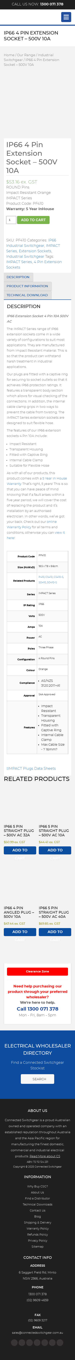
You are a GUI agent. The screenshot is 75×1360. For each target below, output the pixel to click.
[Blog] (60, 1342)
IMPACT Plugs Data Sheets (31, 769)
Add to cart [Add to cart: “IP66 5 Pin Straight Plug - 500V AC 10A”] (55, 851)
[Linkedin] (37, 1342)
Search (37, 1079)
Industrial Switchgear (25, 257)
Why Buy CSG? (37, 1186)
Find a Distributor (37, 1198)
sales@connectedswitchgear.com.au (37, 1332)
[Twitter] (29, 1342)
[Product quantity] (11, 220)
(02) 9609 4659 (37, 1300)
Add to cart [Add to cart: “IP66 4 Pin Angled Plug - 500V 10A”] (19, 933)
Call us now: (37, 4)
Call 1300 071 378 (37, 1009)
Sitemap (37, 1246)
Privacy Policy (37, 1240)
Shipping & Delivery (37, 1222)
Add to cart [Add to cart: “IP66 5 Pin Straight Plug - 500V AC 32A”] (19, 851)
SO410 (42, 582)
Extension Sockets (35, 251)
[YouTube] (52, 1342)
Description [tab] (18, 277)
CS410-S (58, 577)
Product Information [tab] (27, 286)
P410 (41, 577)
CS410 (49, 577)
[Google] (44, 1342)
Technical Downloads (37, 1204)
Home (9, 55)
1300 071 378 (37, 1294)
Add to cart (33, 220)
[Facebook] (14, 1342)
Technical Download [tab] (27, 295)
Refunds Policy (37, 1234)
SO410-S (52, 582)
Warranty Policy (38, 1228)
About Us (37, 1192)
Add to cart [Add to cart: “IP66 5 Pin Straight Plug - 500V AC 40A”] (55, 933)
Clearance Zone (37, 971)
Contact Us (37, 1210)
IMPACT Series (19, 262)
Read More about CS (45, 1156)
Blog (37, 1216)
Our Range (26, 55)
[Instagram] (22, 1342)
